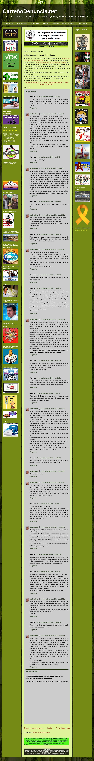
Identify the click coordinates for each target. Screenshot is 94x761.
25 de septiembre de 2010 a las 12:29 (53, 527)
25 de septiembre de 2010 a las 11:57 (53, 482)
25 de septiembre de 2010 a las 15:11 (49, 572)
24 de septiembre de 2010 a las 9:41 (52, 114)
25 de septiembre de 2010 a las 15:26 (49, 622)
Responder (33, 108)
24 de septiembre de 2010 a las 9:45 (48, 157)
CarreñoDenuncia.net (30, 11)
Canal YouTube (82, 23)
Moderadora (34, 114)
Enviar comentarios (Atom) (41, 732)
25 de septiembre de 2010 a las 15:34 (53, 635)
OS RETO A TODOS (10, 130)
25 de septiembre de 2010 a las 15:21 (53, 599)
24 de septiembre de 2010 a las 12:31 (49, 378)
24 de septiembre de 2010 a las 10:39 (49, 288)
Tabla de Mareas (22, 23)
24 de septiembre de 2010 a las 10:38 (49, 275)
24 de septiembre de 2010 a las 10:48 (53, 319)
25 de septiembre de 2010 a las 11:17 (49, 393)
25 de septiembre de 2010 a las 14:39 (49, 554)
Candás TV (55, 23)
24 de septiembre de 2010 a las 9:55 (52, 168)
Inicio (49, 728)
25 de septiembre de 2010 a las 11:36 (49, 458)
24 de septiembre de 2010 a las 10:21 (53, 215)
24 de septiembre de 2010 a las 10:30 (53, 249)
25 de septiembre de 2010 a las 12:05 (49, 504)
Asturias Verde (35, 23)
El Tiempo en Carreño (81, 230)
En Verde (45, 23)
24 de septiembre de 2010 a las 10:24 (49, 234)
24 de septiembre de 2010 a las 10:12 (49, 201)
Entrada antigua (63, 728)
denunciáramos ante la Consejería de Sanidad (51, 62)
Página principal (8, 23)
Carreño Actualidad (68, 23)
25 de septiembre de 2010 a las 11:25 (53, 408)
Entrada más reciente (33, 728)
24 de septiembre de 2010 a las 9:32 (48, 96)
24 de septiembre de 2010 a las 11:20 (49, 361)
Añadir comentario (32, 671)
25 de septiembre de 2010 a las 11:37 (53, 471)
